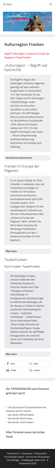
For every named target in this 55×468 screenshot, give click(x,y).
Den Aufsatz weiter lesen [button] (19, 157)
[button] (16, 363)
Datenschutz (13, 453)
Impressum (27, 453)
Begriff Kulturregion (14, 54)
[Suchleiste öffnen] (50, 4)
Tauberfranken (23, 57)
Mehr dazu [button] (11, 251)
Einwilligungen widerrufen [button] (33, 460)
